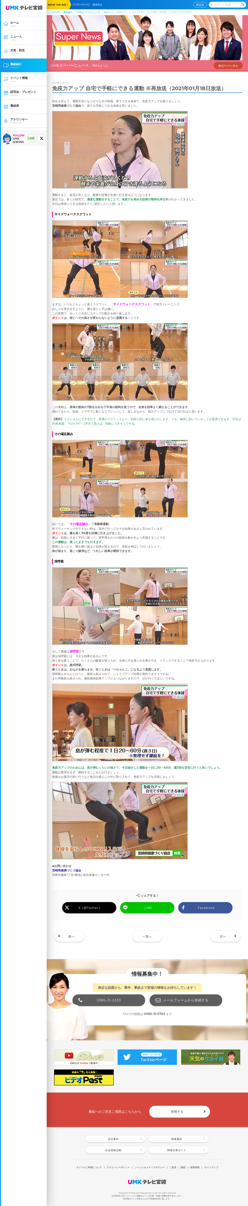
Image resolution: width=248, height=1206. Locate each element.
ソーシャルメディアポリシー (149, 1167)
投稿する (177, 1111)
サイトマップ (211, 1167)
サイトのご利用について (89, 1167)
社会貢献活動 (113, 1150)
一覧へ (147, 936)
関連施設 (176, 1138)
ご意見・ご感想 (177, 1167)
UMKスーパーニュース (88, 12)
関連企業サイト (176, 1150)
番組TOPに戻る (228, 65)
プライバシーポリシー (118, 1167)
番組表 (200, 4)
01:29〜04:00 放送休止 (89, 4)
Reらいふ (109, 12)
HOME (56, 12)
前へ (71, 936)
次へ (223, 936)
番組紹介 (68, 12)
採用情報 (195, 1167)
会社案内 (113, 1138)
